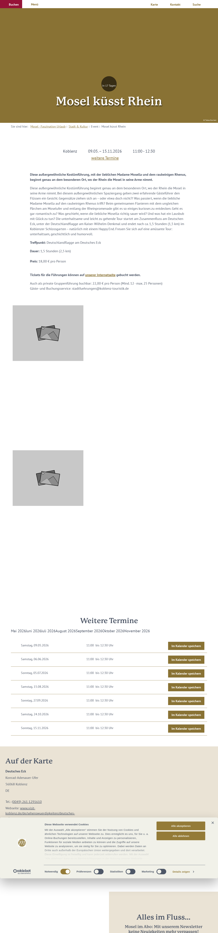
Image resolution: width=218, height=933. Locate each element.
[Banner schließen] (213, 877)
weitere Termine (105, 157)
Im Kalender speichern (186, 646)
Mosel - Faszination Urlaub (48, 126)
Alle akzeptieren (181, 880)
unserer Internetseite (100, 275)
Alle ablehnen (181, 890)
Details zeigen (181, 926)
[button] (11, 4)
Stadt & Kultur (78, 126)
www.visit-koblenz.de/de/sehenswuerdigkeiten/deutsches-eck (40, 813)
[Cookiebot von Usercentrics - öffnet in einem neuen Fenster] (22, 926)
